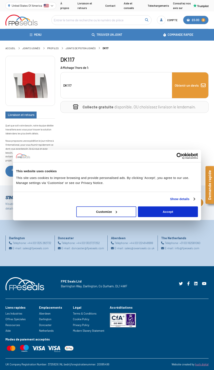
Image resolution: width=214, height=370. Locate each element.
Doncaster (45, 325)
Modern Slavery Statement (88, 330)
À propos (64, 5)
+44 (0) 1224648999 (141, 243)
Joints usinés (31, 48)
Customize (106, 211)
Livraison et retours (85, 5)
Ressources (12, 325)
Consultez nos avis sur (190, 5)
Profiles (53, 48)
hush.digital (202, 364)
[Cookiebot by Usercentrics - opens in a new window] (179, 156)
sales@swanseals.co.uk (139, 248)
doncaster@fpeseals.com (87, 248)
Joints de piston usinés (81, 48)
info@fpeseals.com (187, 248)
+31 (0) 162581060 (190, 243)
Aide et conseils (129, 5)
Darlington (45, 319)
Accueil (10, 48)
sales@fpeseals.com (36, 248)
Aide (8, 330)
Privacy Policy (81, 325)
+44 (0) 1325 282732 (39, 243)
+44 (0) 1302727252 (88, 243)
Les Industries (13, 313)
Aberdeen (45, 313)
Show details (180, 199)
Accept (168, 211)
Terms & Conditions (85, 313)
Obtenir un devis (190, 85)
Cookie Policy (81, 319)
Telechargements (158, 5)
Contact (110, 5)
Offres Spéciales (15, 319)
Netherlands (46, 330)
